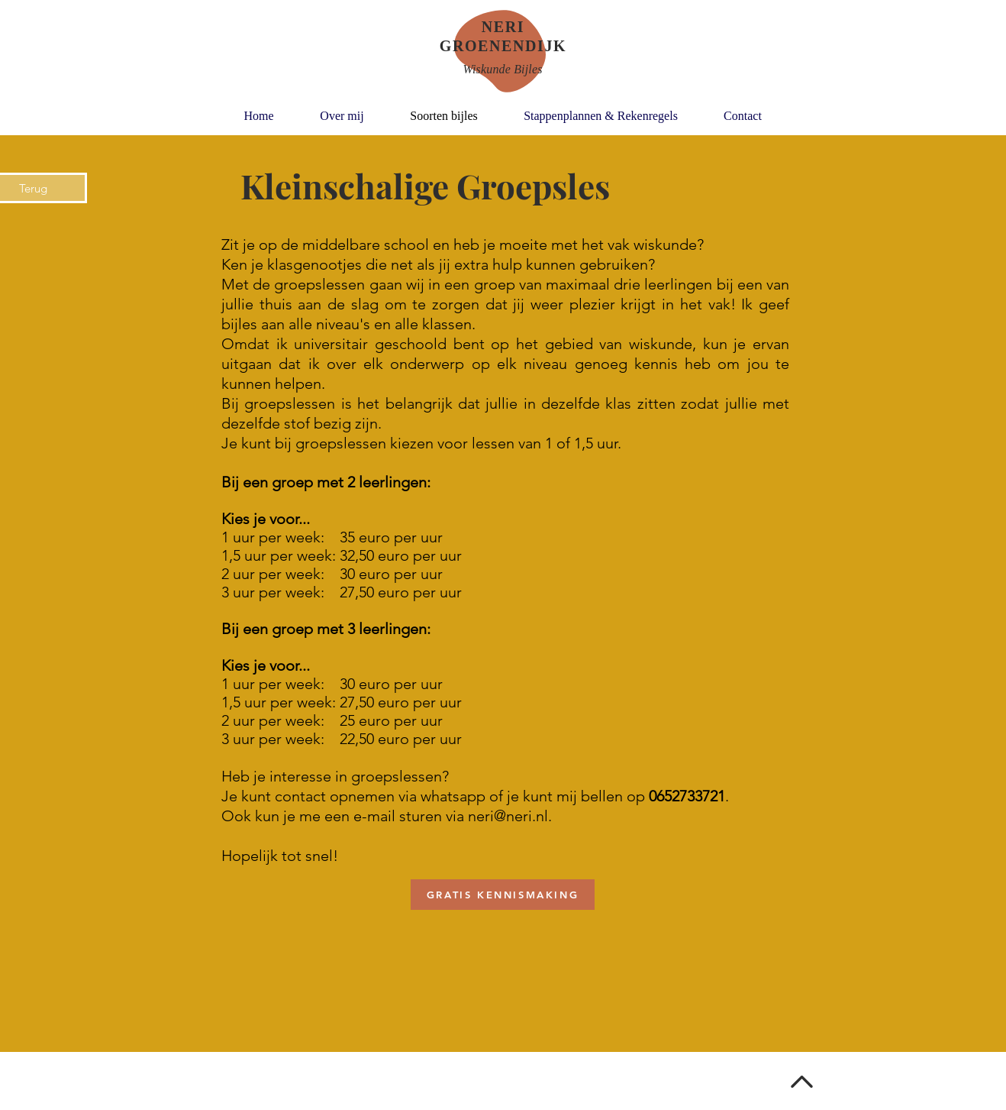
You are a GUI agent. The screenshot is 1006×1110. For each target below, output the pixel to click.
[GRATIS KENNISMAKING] (503, 894)
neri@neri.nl (508, 816)
